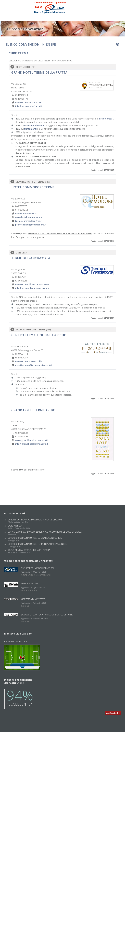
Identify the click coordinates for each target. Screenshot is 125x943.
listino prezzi (106, 118)
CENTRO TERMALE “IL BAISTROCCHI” (38, 335)
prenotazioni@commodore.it (30, 224)
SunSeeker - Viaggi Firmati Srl (37, 568)
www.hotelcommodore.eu (29, 217)
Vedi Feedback (113, 713)
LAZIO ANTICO (19, 526)
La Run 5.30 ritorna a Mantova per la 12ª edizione (35, 520)
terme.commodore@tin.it (28, 220)
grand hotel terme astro (33, 410)
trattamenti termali (34, 125)
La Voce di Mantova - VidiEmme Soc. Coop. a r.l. (47, 614)
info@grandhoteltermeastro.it (31, 443)
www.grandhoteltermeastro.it (31, 440)
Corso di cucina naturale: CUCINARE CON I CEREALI (35, 539)
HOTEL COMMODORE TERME (33, 187)
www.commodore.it (25, 213)
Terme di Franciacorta (30, 258)
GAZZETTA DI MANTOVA (33, 599)
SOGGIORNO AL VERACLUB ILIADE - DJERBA (29, 551)
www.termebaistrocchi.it (28, 361)
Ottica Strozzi (29, 583)
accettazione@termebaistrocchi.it (33, 365)
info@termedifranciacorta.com (32, 288)
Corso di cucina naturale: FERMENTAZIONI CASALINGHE (37, 545)
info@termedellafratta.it (28, 106)
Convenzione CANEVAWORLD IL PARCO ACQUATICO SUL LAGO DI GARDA (45, 532)
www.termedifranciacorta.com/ (32, 284)
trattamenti (30, 128)
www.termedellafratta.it (28, 102)
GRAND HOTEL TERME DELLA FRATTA (39, 72)
